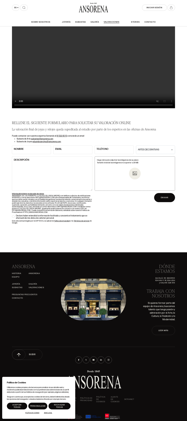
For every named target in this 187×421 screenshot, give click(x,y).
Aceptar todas (16, 406)
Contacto (150, 22)
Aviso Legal (48, 413)
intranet (129, 399)
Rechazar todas (59, 406)
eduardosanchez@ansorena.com (46, 141)
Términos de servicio (81, 221)
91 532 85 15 (62, 136)
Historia (16, 273)
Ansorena (34, 273)
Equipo (15, 277)
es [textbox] (15, 7)
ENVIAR (164, 197)
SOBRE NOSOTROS (40, 22)
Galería (95, 22)
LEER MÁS (163, 330)
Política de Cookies (32, 413)
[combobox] (15, 8)
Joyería (66, 22)
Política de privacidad (62, 221)
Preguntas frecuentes (24, 294)
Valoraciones (112, 22)
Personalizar (38, 406)
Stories (135, 22)
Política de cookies (100, 399)
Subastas (80, 22)
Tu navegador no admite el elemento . (93, 67)
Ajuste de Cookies (115, 399)
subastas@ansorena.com (42, 139)
